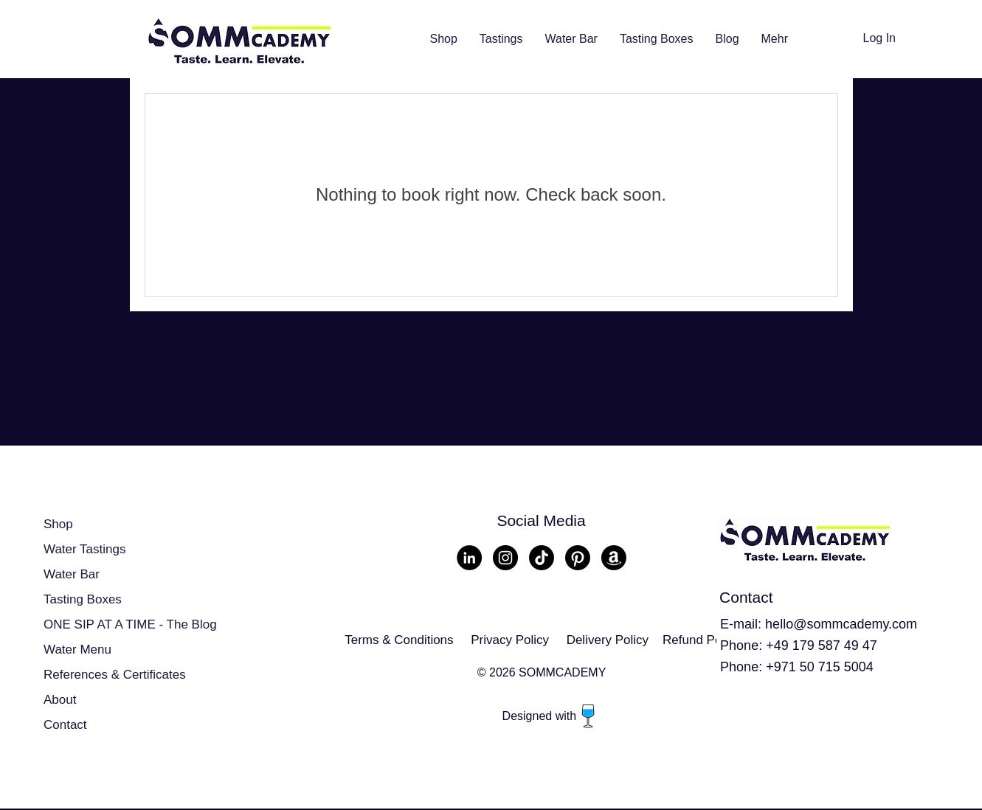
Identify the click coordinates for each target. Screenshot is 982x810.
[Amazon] (613, 557)
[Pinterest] (577, 557)
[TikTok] (541, 557)
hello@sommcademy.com (841, 624)
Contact (65, 725)
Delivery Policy (608, 640)
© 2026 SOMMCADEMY (541, 672)
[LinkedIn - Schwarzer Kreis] (469, 557)
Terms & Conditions (399, 640)
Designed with (541, 716)
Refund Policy (701, 640)
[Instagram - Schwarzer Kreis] (505, 557)
